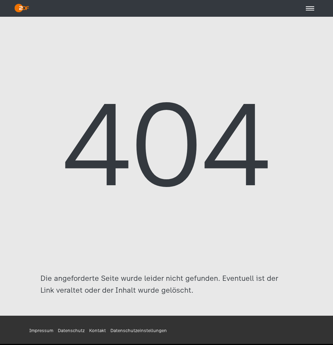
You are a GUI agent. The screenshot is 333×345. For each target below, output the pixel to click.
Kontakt (97, 330)
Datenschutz (71, 330)
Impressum (41, 330)
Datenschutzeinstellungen (138, 330)
